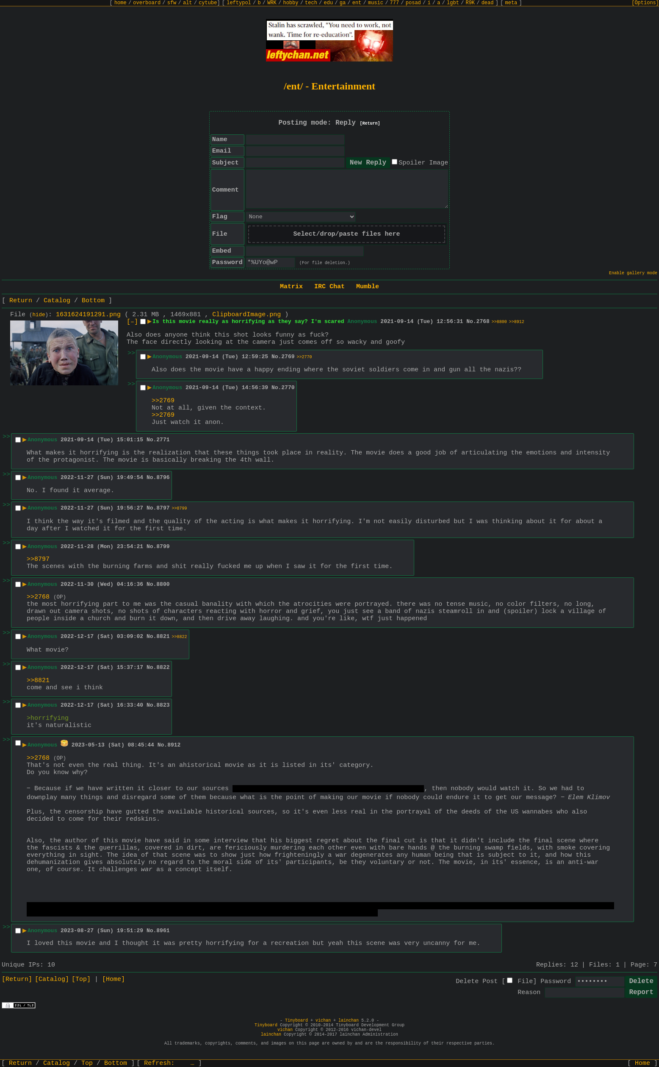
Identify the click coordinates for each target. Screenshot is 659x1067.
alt (187, 3)
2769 (287, 357)
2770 (287, 387)
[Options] (645, 3)
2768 (483, 321)
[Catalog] (52, 979)
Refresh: (169, 1063)
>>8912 (516, 322)
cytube (208, 3)
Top (87, 1063)
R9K (470, 3)
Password (555, 981)
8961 (162, 931)
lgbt (453, 3)
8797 (162, 508)
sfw (172, 3)
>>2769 (163, 400)
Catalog (57, 300)
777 (394, 3)
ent (357, 3)
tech (311, 3)
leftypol (239, 3)
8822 (162, 667)
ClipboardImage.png (246, 314)
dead (488, 3)
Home (642, 1063)
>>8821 (38, 680)
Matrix (291, 286)
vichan (323, 1020)
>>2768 (38, 597)
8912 (173, 745)
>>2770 (304, 357)
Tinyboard (296, 1020)
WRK (272, 3)
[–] (132, 322)
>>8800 (499, 322)
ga (343, 3)
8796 (162, 477)
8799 (162, 546)
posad (413, 3)
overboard (147, 3)
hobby (290, 3)
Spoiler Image (423, 163)
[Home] (113, 979)
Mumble (367, 286)
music (375, 3)
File (525, 981)
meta (511, 3)
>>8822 (179, 637)
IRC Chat (329, 286)
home (120, 3)
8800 (162, 584)
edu (328, 3)
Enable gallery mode (633, 273)
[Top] (81, 979)
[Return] (370, 123)
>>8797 (38, 559)
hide (39, 315)
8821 (162, 636)
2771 (162, 440)
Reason (529, 992)
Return (20, 300)
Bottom (93, 300)
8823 (162, 705)
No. (471, 321)
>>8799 (179, 508)
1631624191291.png (88, 314)
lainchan (348, 1020)
